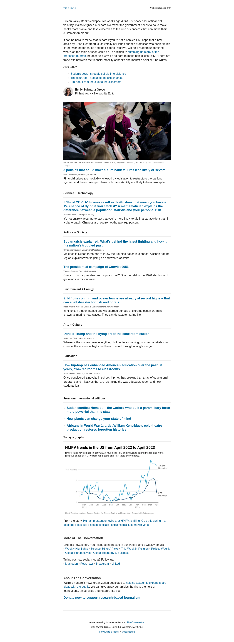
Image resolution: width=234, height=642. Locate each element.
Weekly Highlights (76, 548)
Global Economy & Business (111, 552)
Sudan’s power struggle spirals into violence (98, 73)
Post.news (87, 563)
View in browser (69, 8)
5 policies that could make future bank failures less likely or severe (114, 170)
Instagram (102, 563)
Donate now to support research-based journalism (101, 597)
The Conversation (136, 622)
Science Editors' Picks (104, 548)
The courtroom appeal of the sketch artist (97, 77)
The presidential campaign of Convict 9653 (96, 267)
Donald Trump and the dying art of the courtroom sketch (106, 334)
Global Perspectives (78, 552)
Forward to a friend (109, 631)
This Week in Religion (135, 548)
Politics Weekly (160, 548)
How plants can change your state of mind (99, 418)
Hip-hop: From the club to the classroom (96, 81)
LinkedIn (116, 563)
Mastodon (71, 563)
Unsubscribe (128, 631)
